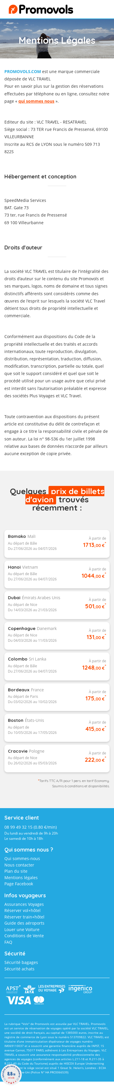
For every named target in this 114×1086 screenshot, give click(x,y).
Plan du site (15, 871)
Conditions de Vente (24, 935)
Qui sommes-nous (22, 858)
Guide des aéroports (24, 923)
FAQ (8, 942)
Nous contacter (19, 865)
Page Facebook (18, 883)
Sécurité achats (19, 969)
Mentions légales (21, 877)
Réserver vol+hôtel (22, 910)
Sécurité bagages (21, 962)
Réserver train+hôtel (24, 917)
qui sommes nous (36, 101)
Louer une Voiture (21, 929)
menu (95, 11)
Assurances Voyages (24, 904)
